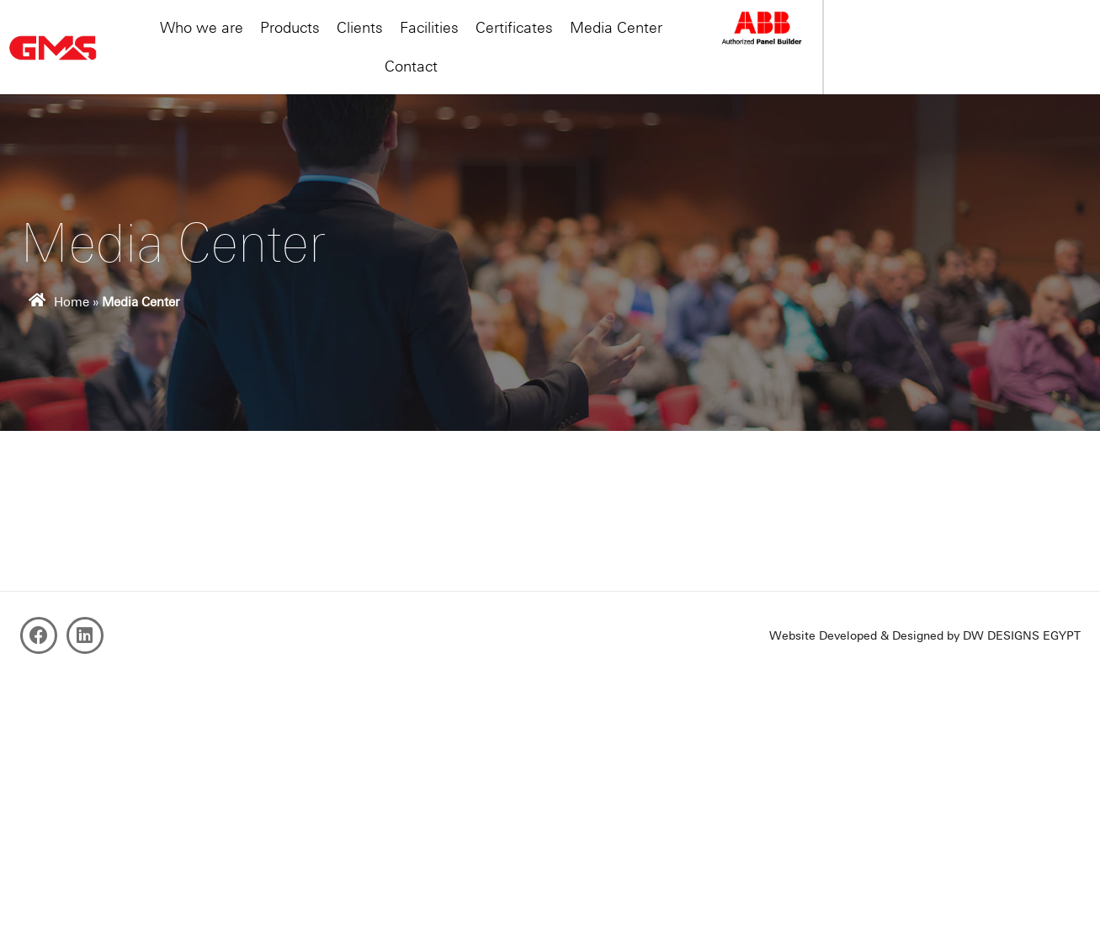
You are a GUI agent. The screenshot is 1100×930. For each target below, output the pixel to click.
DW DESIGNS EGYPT (1022, 636)
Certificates (617, 38)
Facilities (532, 38)
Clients (463, 38)
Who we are (305, 38)
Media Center (719, 38)
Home (71, 302)
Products (393, 38)
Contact (809, 38)
